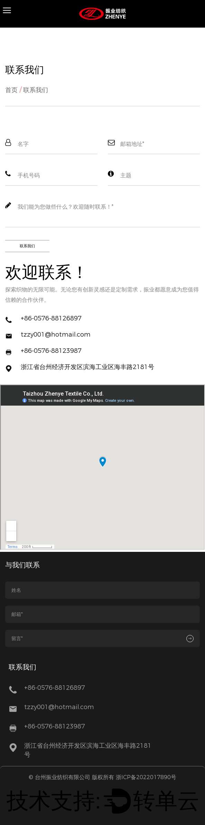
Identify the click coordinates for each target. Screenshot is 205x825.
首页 (11, 90)
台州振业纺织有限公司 (62, 777)
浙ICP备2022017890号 (146, 777)
